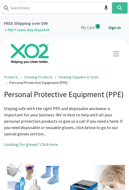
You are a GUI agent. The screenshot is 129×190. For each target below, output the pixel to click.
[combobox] (56, 8)
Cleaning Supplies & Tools (78, 77)
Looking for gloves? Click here (31, 144)
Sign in (114, 27)
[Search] (120, 8)
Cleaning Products (38, 77)
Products (11, 77)
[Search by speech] (106, 7)
